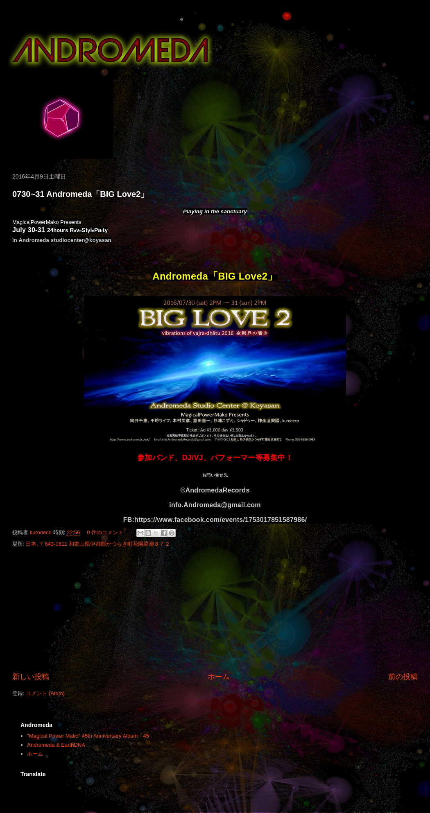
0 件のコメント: (106, 532)
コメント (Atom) (45, 693)
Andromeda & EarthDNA (56, 745)
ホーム (219, 677)
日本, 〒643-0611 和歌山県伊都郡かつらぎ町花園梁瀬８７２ (98, 544)
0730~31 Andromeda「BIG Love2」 (80, 194)
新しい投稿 (30, 677)
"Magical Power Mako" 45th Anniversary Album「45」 (90, 736)
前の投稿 (403, 677)
